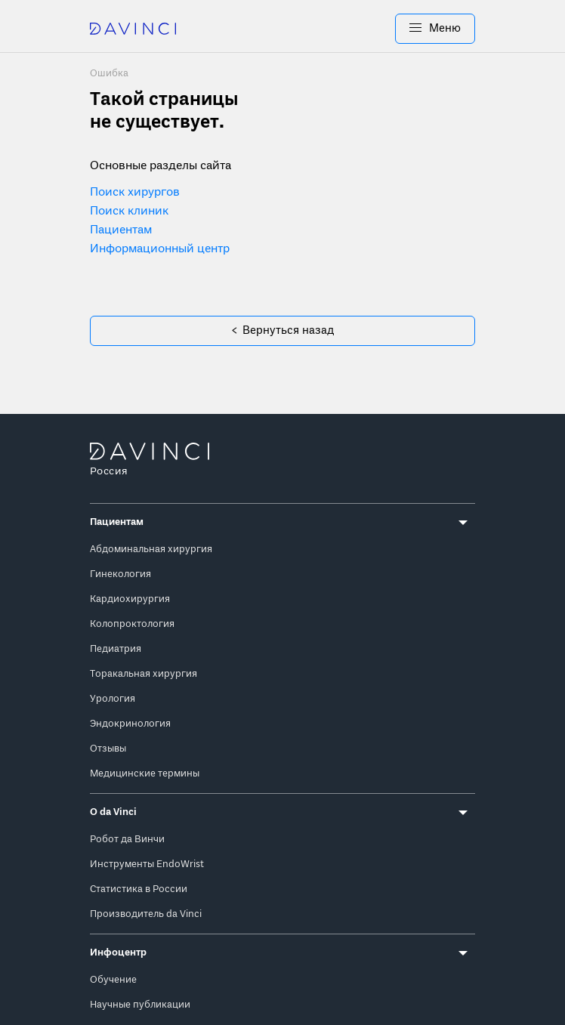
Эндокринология (130, 722)
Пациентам (121, 230)
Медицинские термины (144, 772)
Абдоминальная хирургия (151, 548)
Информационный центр (160, 249)
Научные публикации (140, 1003)
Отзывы (108, 747)
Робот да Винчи (127, 838)
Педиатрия (115, 647)
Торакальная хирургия (143, 672)
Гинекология (120, 573)
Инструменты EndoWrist (147, 863)
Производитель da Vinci (146, 912)
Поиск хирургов (135, 192)
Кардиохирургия (130, 597)
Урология (112, 697)
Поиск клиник (129, 211)
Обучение (113, 978)
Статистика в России (138, 887)
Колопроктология (132, 622)
